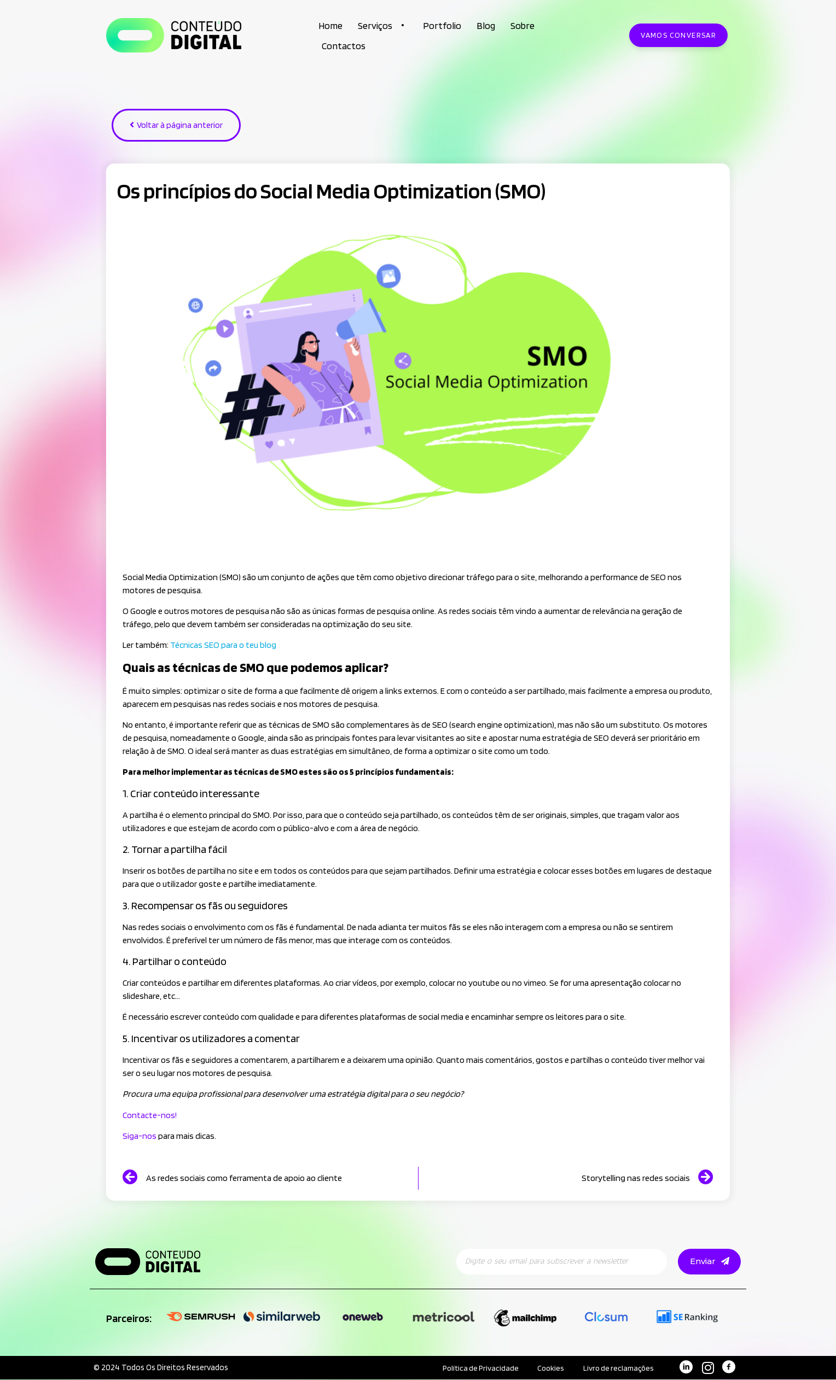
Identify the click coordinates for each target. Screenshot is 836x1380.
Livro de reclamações (615, 1368)
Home (330, 25)
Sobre (522, 25)
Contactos (343, 45)
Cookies (543, 1368)
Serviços (383, 25)
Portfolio (442, 25)
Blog (486, 25)
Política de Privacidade (467, 1368)
